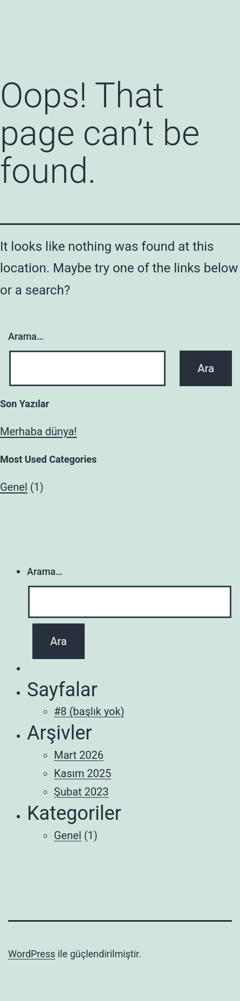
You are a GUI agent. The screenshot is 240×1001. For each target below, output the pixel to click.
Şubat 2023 (81, 791)
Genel (14, 487)
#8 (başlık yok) (89, 711)
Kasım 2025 (82, 773)
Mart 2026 (79, 755)
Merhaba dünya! (38, 431)
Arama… (26, 336)
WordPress (31, 953)
